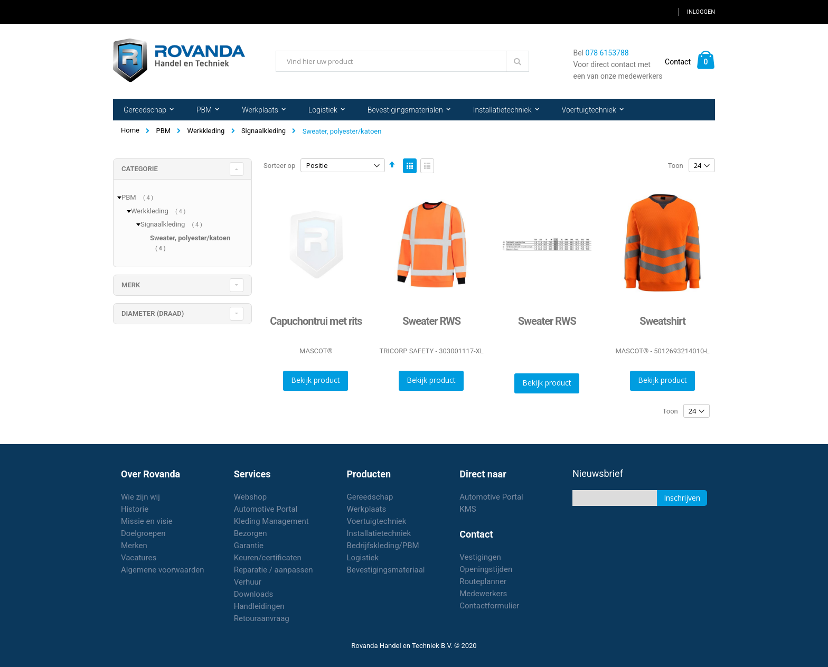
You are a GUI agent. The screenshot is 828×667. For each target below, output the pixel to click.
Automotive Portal (265, 509)
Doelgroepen (143, 533)
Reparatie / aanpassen (273, 570)
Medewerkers (483, 593)
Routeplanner (482, 581)
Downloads (254, 594)
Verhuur (247, 582)
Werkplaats (367, 509)
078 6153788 (607, 53)
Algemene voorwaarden (162, 570)
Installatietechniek (379, 533)
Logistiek (363, 557)
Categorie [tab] (139, 169)
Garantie (249, 545)
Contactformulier (489, 605)
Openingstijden (485, 569)
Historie (134, 509)
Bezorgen (250, 533)
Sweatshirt (662, 321)
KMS (467, 509)
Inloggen (701, 11)
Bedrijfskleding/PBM (383, 545)
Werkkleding (206, 130)
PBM (163, 130)
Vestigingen (480, 557)
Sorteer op (279, 166)
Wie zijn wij (140, 497)
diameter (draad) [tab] (152, 313)
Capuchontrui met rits (316, 321)
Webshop (250, 497)
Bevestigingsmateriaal (386, 570)
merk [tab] (130, 285)
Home (130, 130)
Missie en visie (147, 521)
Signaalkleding (263, 130)
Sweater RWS (431, 321)
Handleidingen (259, 606)
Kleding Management (271, 521)
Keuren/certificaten (268, 557)
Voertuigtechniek (377, 521)
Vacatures (138, 557)
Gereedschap (370, 497)
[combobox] (402, 61)
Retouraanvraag (261, 618)
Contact (678, 62)
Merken (134, 545)
